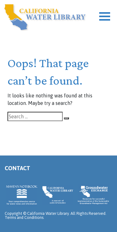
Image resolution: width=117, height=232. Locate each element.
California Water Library (45, 17)
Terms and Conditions (24, 217)
